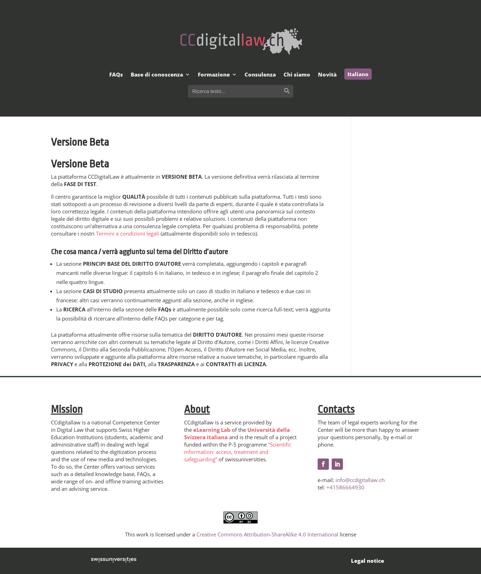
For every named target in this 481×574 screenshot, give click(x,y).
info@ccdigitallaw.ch (360, 479)
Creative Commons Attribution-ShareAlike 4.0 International (267, 534)
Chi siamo (297, 75)
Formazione (214, 75)
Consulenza (260, 75)
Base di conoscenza (157, 75)
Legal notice (367, 560)
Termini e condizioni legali (127, 233)
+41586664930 (345, 487)
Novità (327, 75)
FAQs (116, 75)
